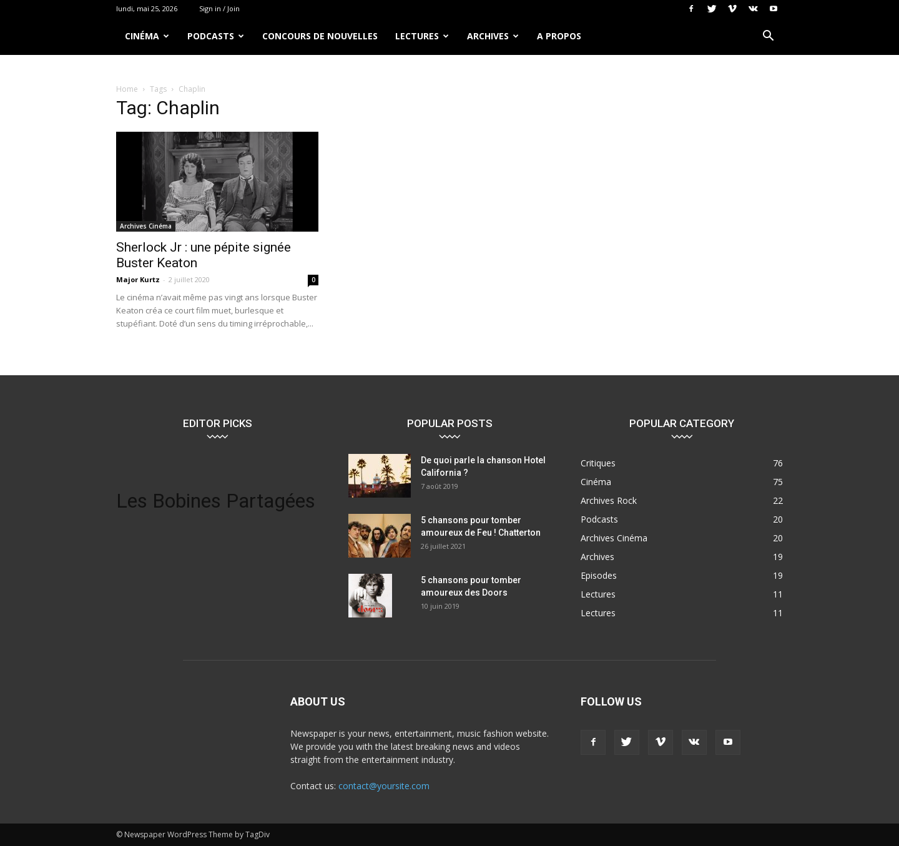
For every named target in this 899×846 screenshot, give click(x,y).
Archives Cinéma (146, 226)
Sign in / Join (219, 8)
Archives (493, 36)
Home (127, 89)
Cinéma (147, 36)
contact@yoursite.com (384, 786)
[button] (768, 37)
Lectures (422, 36)
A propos (559, 36)
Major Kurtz (138, 279)
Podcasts (215, 36)
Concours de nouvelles (320, 36)
